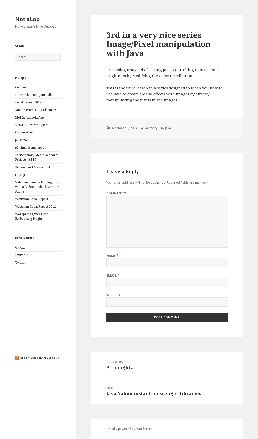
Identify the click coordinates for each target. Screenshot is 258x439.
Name (112, 256)
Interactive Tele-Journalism (35, 95)
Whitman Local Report (31, 199)
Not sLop (27, 19)
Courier (20, 87)
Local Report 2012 (28, 102)
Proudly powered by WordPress (129, 429)
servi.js (20, 175)
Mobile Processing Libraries (36, 110)
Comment (116, 193)
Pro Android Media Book (33, 167)
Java (168, 128)
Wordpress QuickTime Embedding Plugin (31, 216)
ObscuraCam (24, 132)
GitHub (20, 247)
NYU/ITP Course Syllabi (31, 125)
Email (112, 275)
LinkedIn (22, 255)
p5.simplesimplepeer (30, 147)
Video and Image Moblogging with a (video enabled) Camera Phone (37, 187)
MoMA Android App (29, 117)
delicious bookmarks (40, 358)
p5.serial (21, 140)
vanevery (151, 128)
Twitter (20, 262)
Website (113, 295)
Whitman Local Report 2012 (35, 206)
